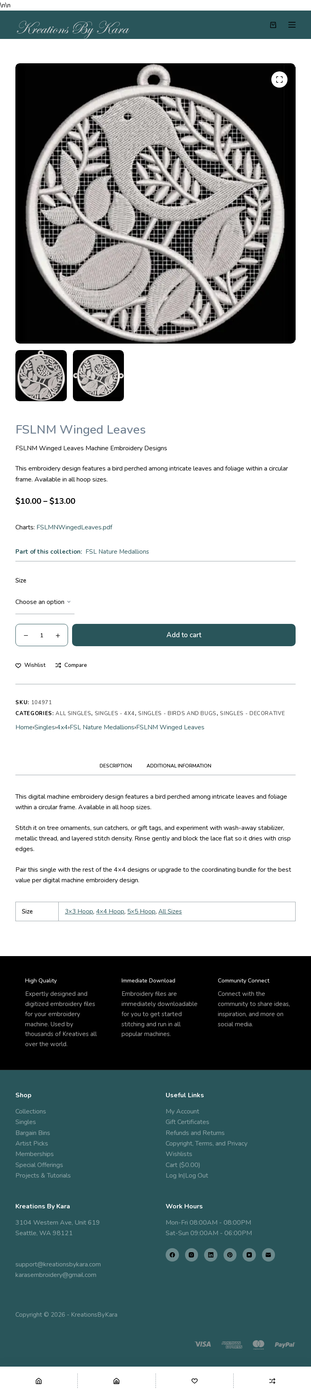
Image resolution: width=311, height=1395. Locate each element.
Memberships (34, 1154)
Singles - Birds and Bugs (177, 713)
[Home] (39, 1380)
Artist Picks (31, 1143)
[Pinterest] (230, 1255)
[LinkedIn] (210, 1255)
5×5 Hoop (141, 911)
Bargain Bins (32, 1132)
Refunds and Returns (195, 1132)
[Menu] (292, 24)
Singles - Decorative (252, 713)
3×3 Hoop (79, 911)
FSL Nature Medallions (117, 552)
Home (24, 727)
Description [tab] (116, 766)
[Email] (268, 1255)
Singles (44, 727)
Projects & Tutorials (43, 1175)
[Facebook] (172, 1255)
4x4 (62, 727)
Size (20, 580)
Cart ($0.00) (183, 1165)
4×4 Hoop (110, 911)
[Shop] (116, 1380)
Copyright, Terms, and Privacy (206, 1143)
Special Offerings (39, 1165)
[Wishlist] (194, 1380)
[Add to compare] (71, 665)
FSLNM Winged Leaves (170, 727)
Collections (30, 1111)
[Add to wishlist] (30, 665)
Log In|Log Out (187, 1175)
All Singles (73, 713)
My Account (182, 1111)
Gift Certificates (187, 1122)
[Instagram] (191, 1255)
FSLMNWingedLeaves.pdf (74, 527)
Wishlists (179, 1154)
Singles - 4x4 (115, 713)
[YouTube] (249, 1255)
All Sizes (170, 911)
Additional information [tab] (179, 766)
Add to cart (183, 635)
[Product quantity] (41, 635)
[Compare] (272, 1380)
